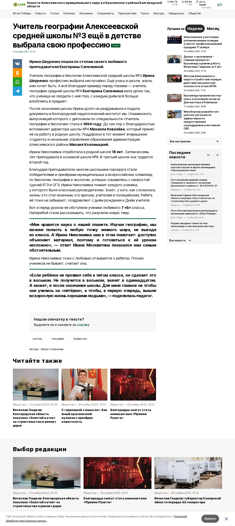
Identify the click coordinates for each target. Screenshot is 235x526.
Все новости (177, 240)
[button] (208, 155)
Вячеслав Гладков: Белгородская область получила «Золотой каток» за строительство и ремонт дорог (34, 417)
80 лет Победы (22, 13)
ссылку (83, 325)
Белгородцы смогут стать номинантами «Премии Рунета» (130, 413)
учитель (37, 338)
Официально (176, 13)
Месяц (213, 28)
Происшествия (127, 13)
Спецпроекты (105, 13)
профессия (80, 338)
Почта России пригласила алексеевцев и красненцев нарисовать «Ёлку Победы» (194, 212)
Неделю (195, 28)
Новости (40, 13)
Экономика (86, 13)
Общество (194, 13)
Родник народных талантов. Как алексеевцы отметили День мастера (192, 225)
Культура (158, 13)
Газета (145, 13)
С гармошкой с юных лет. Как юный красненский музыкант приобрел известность (84, 415)
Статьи (54, 13)
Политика (69, 13)
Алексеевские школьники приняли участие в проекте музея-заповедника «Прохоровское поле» (193, 167)
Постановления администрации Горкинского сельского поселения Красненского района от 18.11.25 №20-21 (194, 182)
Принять (210, 518)
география (57, 338)
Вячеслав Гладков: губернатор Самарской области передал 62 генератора (187, 500)
